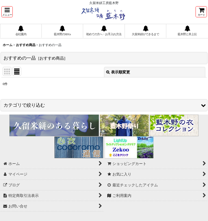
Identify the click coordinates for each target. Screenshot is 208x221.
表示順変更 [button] (118, 72)
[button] (7, 11)
